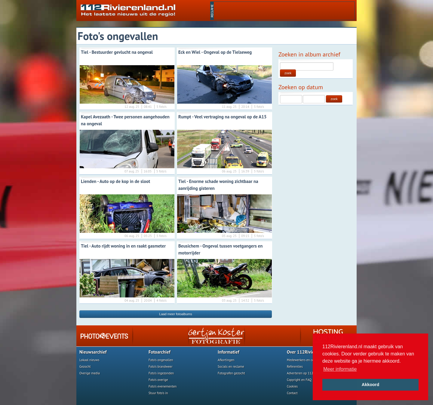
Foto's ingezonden (161, 373)
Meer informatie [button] (340, 369)
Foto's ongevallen (161, 360)
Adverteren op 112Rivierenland (309, 373)
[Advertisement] (284, 11)
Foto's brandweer (161, 366)
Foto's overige (158, 380)
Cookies (292, 386)
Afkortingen (226, 360)
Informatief (228, 352)
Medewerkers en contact (304, 360)
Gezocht (85, 366)
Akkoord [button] (370, 384)
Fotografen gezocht (231, 373)
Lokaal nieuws (89, 360)
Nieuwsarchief (93, 352)
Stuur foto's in (158, 393)
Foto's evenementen (163, 386)
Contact (292, 393)
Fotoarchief (159, 352)
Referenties (295, 366)
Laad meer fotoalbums (175, 314)
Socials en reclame (231, 366)
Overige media (89, 373)
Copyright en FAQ (299, 380)
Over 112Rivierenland (308, 352)
